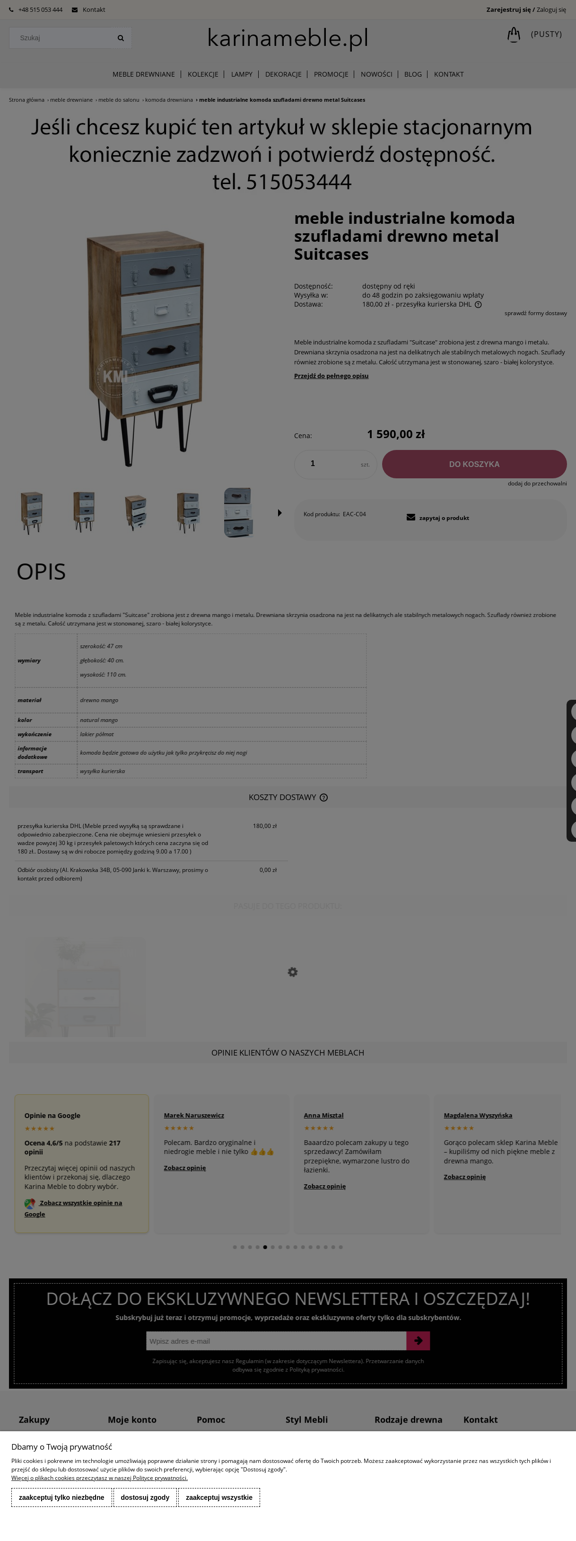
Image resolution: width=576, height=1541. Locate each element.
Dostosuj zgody (145, 1497)
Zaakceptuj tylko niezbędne (62, 1497)
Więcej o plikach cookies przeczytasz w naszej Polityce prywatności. (99, 1478)
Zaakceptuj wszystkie (219, 1497)
